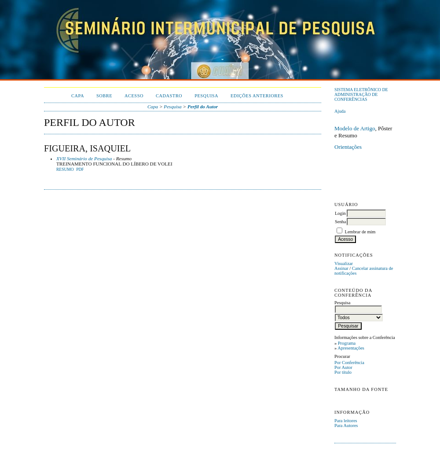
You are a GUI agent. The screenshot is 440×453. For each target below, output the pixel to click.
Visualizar (343, 263)
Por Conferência (349, 362)
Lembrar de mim (360, 231)
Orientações (348, 147)
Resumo (65, 169)
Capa (77, 95)
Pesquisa (206, 95)
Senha (340, 221)
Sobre (104, 95)
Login (340, 213)
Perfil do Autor (202, 106)
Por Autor (343, 367)
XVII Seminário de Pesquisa (84, 158)
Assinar (341, 268)
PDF (80, 169)
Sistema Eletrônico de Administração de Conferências (361, 94)
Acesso (134, 95)
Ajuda (339, 111)
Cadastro (169, 95)
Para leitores (345, 420)
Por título (343, 372)
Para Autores (346, 425)
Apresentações (350, 348)
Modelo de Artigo (354, 128)
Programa (347, 343)
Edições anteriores (257, 95)
